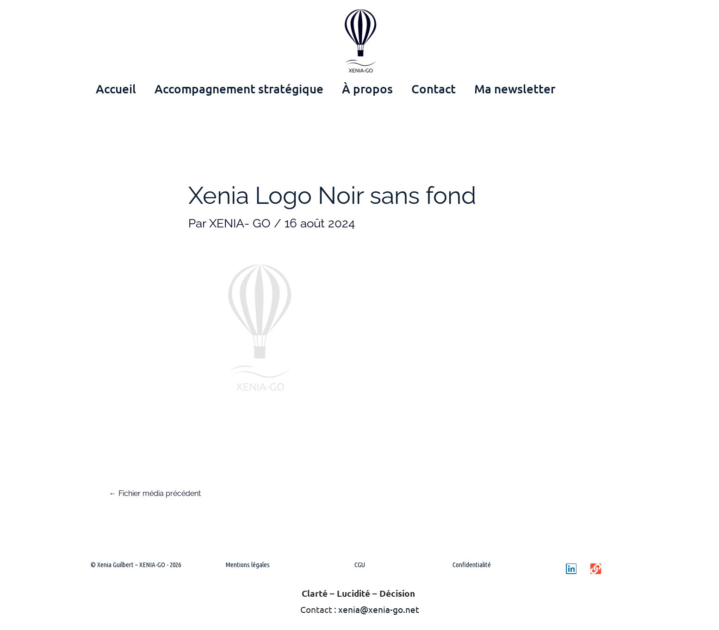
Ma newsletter (514, 89)
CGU (359, 565)
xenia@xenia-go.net (378, 609)
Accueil (116, 89)
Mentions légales (247, 565)
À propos (367, 89)
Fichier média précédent (155, 493)
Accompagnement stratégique (239, 89)
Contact (433, 89)
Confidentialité (471, 565)
